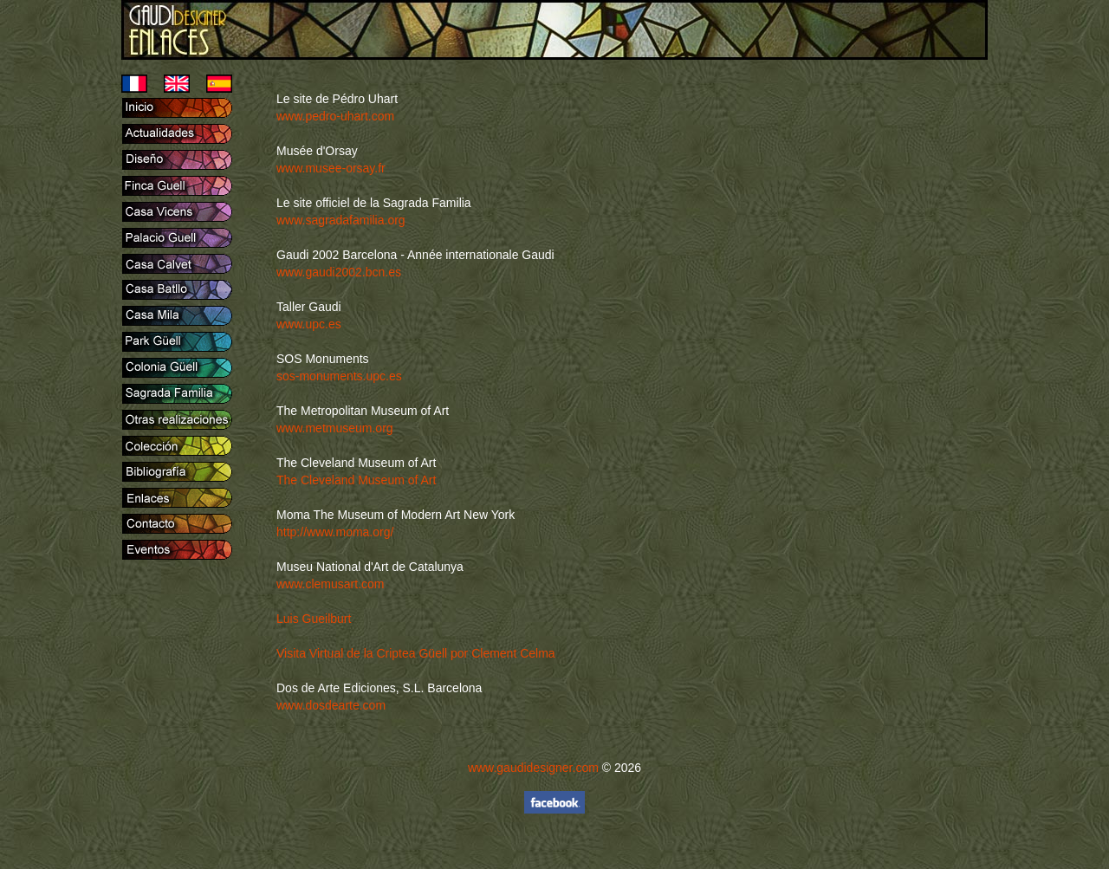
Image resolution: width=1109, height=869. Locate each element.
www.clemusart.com (330, 584)
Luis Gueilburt (313, 619)
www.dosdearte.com (331, 705)
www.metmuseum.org (334, 428)
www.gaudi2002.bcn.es (338, 272)
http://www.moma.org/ (334, 532)
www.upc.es (308, 324)
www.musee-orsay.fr (331, 168)
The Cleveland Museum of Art (356, 480)
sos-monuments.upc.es (339, 376)
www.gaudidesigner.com (533, 768)
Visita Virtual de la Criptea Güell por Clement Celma (415, 653)
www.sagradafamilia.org (340, 220)
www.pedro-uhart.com (335, 116)
